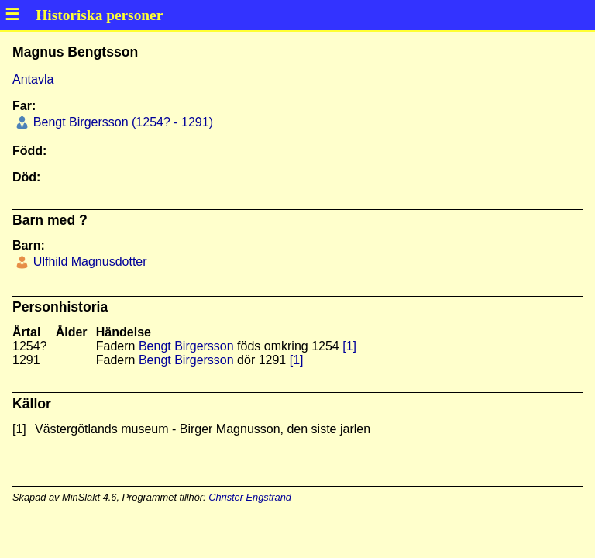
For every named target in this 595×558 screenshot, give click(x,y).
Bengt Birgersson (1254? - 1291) (121, 122)
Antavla (32, 79)
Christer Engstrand (249, 497)
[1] (349, 346)
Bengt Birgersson (186, 346)
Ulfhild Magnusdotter (87, 261)
